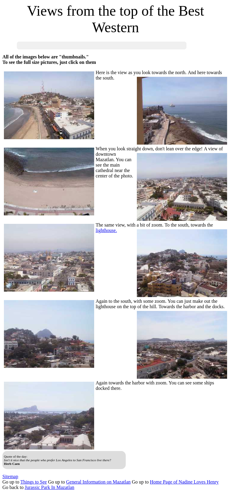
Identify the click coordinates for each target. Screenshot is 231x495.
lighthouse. (106, 230)
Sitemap (10, 476)
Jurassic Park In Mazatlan (49, 487)
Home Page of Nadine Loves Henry (184, 481)
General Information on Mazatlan (98, 481)
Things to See (33, 481)
